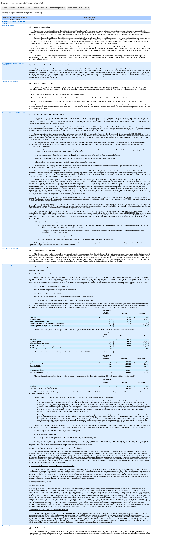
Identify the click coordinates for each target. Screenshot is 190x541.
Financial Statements (16, 8)
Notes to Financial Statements (37, 8)
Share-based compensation (10, 248)
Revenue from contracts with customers (14, 112)
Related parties (6, 526)
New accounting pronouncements (12, 265)
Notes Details (84, 8)
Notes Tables (72, 8)
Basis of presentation (8, 25)
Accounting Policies (57, 8)
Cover (4, 8)
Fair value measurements (10, 81)
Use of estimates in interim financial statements (13, 63)
